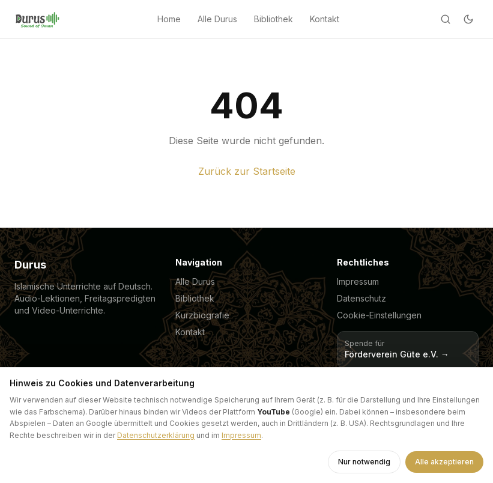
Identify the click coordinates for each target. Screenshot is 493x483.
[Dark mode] (468, 19)
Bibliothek (273, 19)
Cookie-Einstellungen (379, 315)
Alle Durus (217, 19)
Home (169, 19)
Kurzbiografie (202, 315)
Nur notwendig (364, 461)
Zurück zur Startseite (246, 171)
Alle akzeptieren (444, 461)
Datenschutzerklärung (156, 435)
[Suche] (445, 19)
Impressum (358, 281)
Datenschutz (361, 298)
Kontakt (324, 19)
